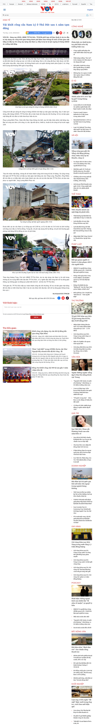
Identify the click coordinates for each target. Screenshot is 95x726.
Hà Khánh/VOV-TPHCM (61, 294)
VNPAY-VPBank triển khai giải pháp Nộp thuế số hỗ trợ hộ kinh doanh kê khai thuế (82, 501)
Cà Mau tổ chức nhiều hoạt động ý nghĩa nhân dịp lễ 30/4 (82, 407)
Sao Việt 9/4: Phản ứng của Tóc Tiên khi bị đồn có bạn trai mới (82, 460)
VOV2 (31, 1)
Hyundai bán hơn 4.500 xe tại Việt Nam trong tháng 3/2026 (82, 122)
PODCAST (76, 583)
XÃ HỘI (75, 135)
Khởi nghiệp (78, 684)
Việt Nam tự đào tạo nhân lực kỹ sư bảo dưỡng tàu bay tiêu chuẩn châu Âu (82, 494)
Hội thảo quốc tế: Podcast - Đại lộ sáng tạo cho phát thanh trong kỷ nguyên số (82, 171)
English (90, 10)
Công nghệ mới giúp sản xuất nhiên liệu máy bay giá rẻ (82, 52)
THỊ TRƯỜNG (78, 300)
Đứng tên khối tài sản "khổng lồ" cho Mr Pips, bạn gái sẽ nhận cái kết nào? (82, 287)
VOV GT (68, 1)
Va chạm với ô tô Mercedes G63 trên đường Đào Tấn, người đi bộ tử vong (82, 164)
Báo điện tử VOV (77, 20)
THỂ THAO (76, 194)
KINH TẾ (6, 20)
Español (83, 4)
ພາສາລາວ (65, 4)
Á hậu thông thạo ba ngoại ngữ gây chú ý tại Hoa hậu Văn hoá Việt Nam (82, 452)
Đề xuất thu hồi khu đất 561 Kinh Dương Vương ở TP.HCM (82, 665)
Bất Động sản (79, 631)
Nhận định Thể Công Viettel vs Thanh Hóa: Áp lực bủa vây (82, 238)
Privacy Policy (28, 314)
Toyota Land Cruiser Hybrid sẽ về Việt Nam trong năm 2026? (80, 114)
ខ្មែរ (50, 4)
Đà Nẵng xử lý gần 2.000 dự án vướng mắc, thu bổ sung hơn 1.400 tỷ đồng (82, 672)
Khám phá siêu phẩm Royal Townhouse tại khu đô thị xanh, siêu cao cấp (82, 657)
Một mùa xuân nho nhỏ (81, 616)
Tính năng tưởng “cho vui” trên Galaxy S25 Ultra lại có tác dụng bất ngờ (82, 60)
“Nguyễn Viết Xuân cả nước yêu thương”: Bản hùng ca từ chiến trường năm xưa (82, 383)
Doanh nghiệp (79, 466)
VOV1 (23, 1)
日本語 (43, 4)
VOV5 (53, 1)
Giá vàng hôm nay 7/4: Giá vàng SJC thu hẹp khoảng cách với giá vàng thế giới (82, 569)
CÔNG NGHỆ (77, 26)
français (11, 4)
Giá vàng (76, 526)
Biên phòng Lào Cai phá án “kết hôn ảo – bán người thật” (82, 294)
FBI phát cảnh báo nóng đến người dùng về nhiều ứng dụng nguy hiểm (81, 67)
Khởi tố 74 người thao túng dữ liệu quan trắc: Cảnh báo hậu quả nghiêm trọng (82, 270)
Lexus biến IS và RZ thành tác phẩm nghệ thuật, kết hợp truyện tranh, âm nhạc (82, 107)
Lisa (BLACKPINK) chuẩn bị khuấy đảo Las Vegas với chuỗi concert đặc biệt (82, 439)
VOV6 (60, 1)
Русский (74, 4)
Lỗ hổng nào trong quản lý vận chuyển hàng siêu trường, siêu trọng (82, 178)
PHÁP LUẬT (77, 244)
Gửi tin (36, 317)
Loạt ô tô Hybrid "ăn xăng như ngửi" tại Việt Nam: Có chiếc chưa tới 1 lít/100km (82, 129)
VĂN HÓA (76, 357)
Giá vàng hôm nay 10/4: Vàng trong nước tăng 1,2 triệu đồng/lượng (82, 336)
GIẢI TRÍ (75, 413)
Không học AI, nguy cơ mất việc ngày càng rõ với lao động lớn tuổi (82, 75)
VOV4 (45, 1)
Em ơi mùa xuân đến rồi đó (82, 627)
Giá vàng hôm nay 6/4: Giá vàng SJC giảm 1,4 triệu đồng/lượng (82, 577)
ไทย (91, 4)
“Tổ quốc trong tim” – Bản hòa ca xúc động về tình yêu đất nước (82, 400)
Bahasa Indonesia (32, 4)
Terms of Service (38, 314)
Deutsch (20, 4)
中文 (4, 4)
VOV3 (38, 1)
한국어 (57, 4)
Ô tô (74, 81)
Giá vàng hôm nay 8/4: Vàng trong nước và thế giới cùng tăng (82, 562)
